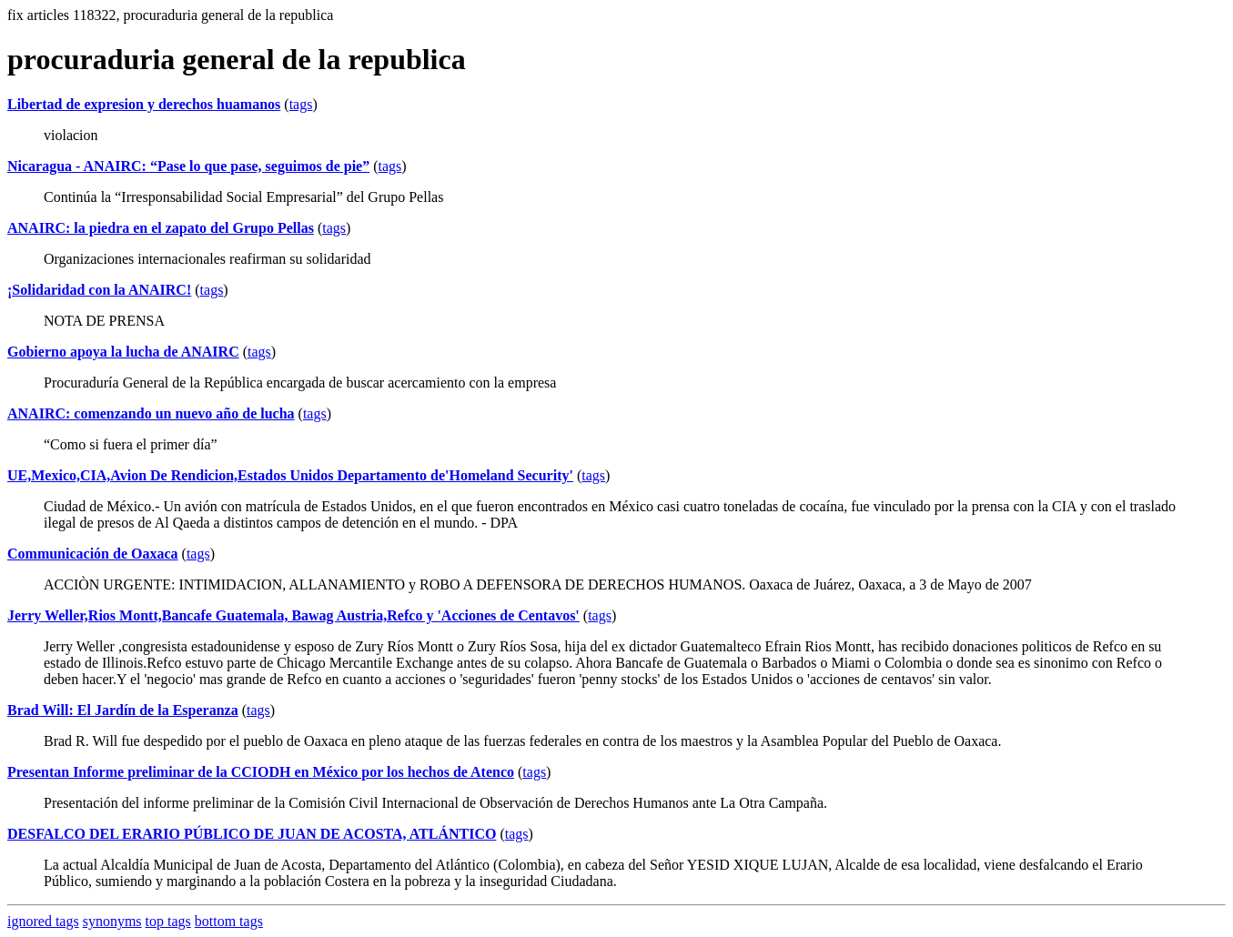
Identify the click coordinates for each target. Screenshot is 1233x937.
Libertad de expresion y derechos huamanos (143, 104)
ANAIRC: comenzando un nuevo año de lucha (151, 413)
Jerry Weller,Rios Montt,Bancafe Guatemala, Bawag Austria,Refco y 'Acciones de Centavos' (293, 615)
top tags (168, 921)
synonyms (112, 921)
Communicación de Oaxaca (92, 553)
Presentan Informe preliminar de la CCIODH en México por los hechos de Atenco (260, 772)
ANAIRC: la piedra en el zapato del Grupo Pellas (160, 228)
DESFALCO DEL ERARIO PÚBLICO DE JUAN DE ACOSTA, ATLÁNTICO (251, 833)
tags (301, 104)
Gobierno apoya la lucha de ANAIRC (123, 351)
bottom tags (229, 921)
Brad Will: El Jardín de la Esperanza (122, 710)
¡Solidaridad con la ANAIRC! (99, 289)
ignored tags (43, 921)
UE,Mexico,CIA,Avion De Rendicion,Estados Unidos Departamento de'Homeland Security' (290, 475)
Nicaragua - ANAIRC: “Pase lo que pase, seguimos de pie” (188, 166)
